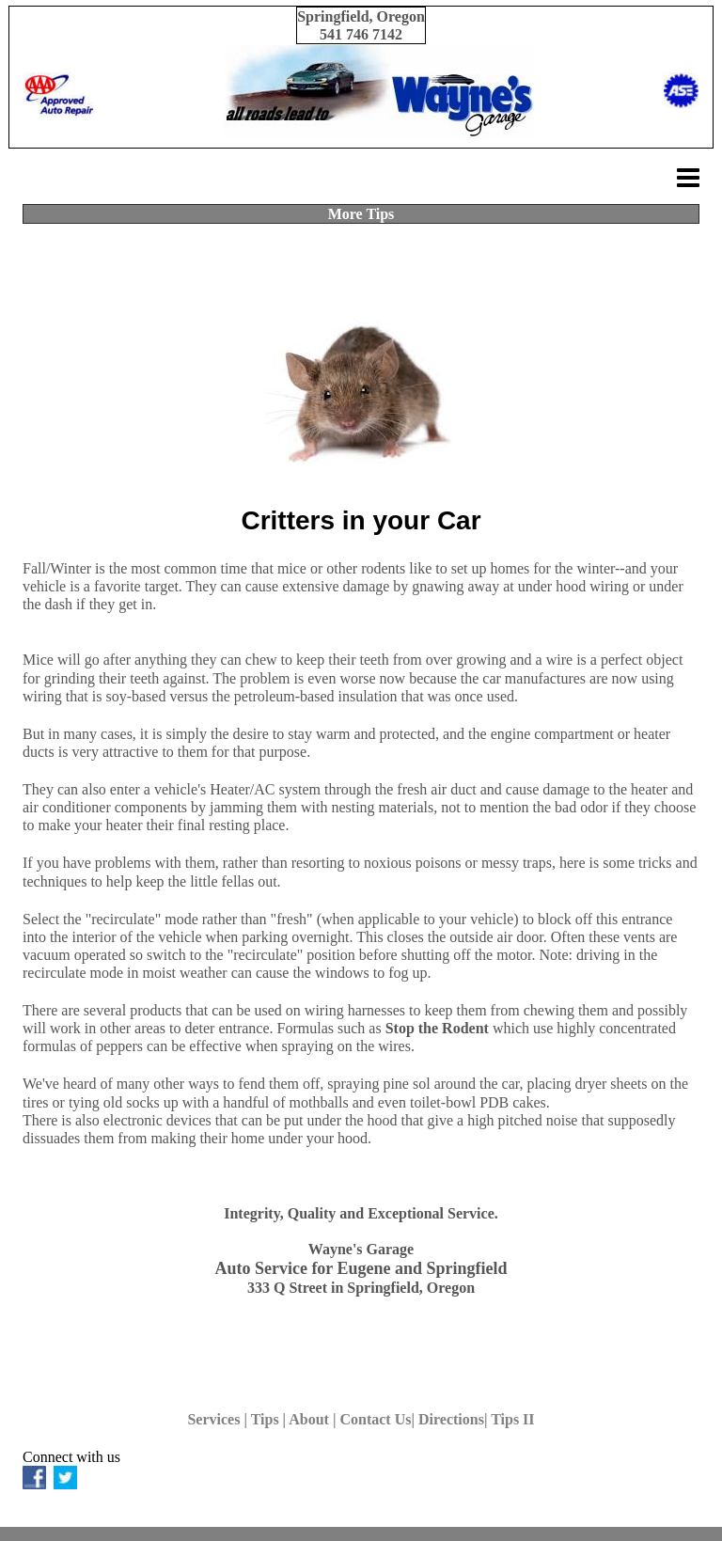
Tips (265, 1419)
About (309, 1419)
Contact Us (375, 1419)
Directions (451, 1419)
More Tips (361, 214)
